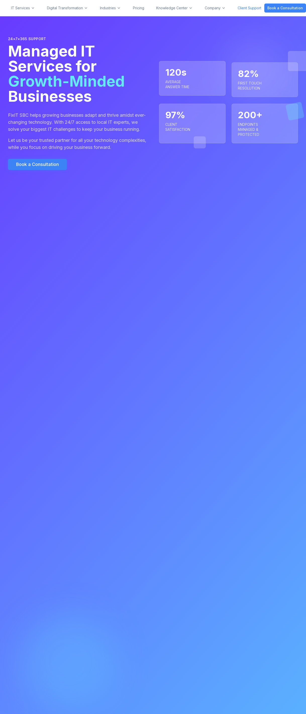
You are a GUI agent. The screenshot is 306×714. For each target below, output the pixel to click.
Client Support (249, 8)
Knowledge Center (174, 8)
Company (215, 8)
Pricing (138, 8)
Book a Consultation (285, 8)
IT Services (23, 8)
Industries (110, 8)
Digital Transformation (67, 8)
